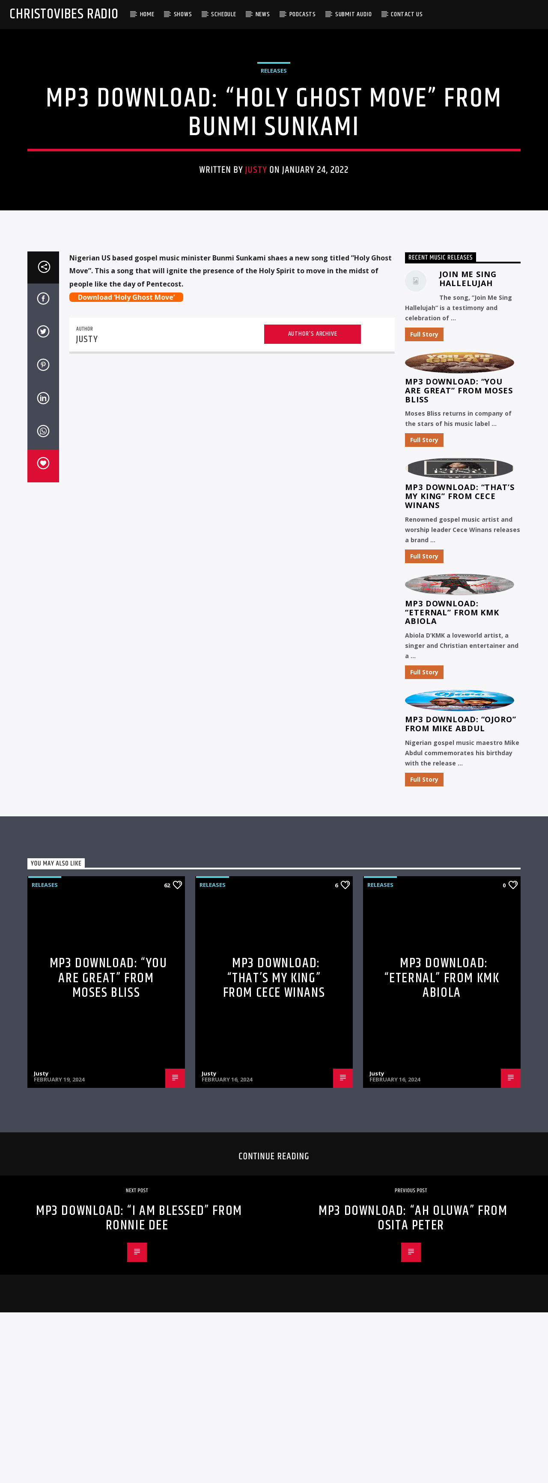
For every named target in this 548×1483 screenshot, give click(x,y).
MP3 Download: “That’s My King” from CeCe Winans (460, 796)
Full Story (424, 633)
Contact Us (407, 14)
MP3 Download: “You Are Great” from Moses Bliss (459, 690)
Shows (183, 14)
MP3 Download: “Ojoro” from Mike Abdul (460, 1023)
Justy (256, 306)
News (263, 14)
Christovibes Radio (63, 14)
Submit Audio (353, 14)
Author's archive (312, 633)
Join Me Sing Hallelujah (468, 578)
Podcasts (302, 14)
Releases (274, 207)
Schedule (223, 14)
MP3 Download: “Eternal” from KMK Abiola (452, 912)
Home (147, 14)
